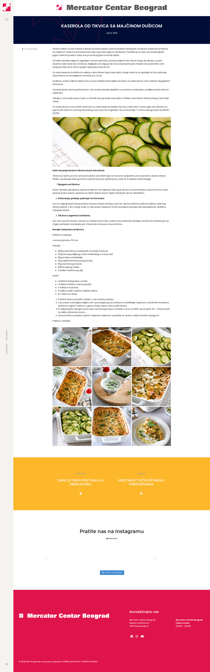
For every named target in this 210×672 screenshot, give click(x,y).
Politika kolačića (90, 661)
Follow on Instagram (112, 572)
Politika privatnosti (72, 661)
